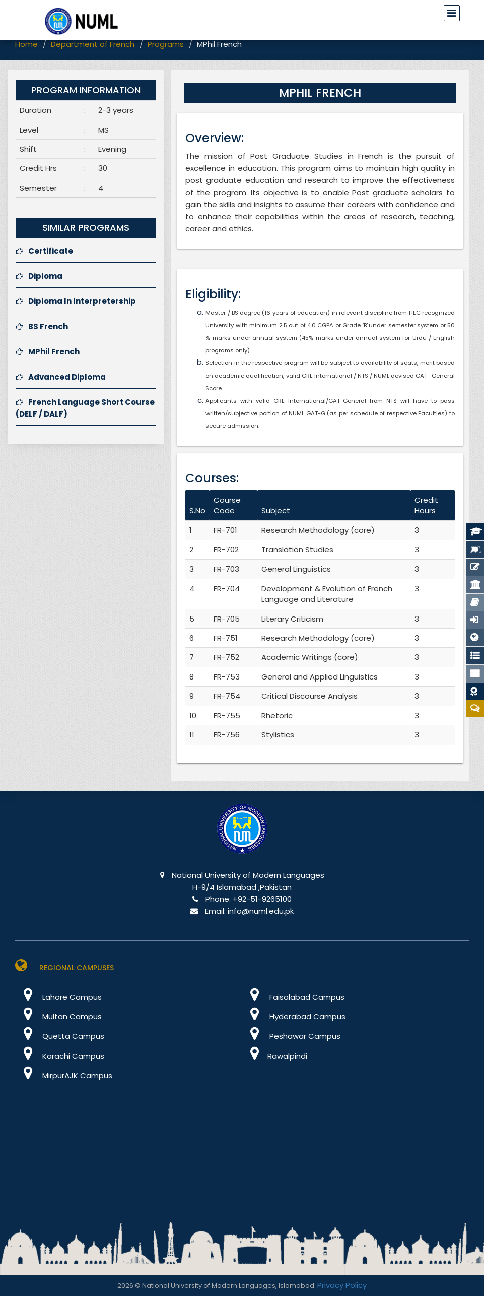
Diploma (39, 276)
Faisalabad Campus (293, 997)
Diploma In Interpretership (76, 301)
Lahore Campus (58, 997)
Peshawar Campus (291, 1036)
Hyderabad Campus (293, 1016)
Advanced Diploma (61, 377)
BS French (42, 326)
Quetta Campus (59, 1036)
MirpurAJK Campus (63, 1075)
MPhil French (48, 351)
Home (26, 44)
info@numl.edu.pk (261, 911)
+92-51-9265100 (262, 899)
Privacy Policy (342, 1285)
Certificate (44, 250)
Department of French (92, 44)
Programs (166, 44)
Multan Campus (58, 1016)
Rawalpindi (274, 1056)
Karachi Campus (59, 1056)
